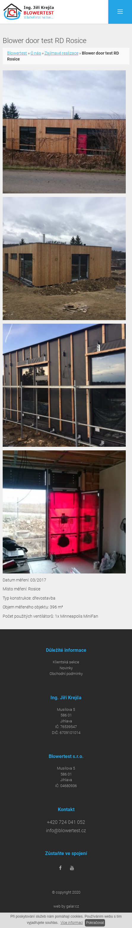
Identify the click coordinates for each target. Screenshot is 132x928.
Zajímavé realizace (61, 53)
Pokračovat (95, 923)
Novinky (66, 668)
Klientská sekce (66, 662)
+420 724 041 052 (66, 822)
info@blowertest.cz (66, 830)
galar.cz (72, 906)
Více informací (72, 923)
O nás (36, 53)
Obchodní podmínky (66, 673)
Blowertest (17, 53)
